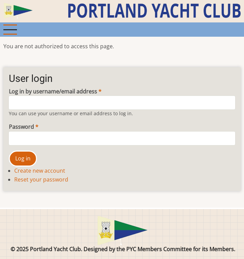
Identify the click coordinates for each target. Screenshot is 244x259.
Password (21, 127)
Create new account (39, 170)
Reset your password (41, 179)
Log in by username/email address (53, 91)
